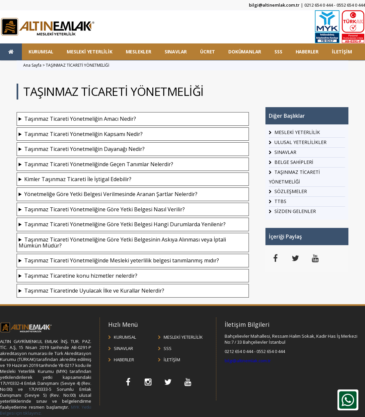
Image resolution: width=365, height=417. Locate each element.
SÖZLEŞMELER (290, 191)
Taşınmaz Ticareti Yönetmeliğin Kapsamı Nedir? (83, 134)
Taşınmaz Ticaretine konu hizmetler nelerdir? (80, 275)
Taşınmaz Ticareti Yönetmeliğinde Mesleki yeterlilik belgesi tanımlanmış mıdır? (121, 260)
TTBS (280, 201)
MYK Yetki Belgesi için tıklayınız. (45, 410)
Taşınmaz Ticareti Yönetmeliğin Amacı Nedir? (80, 118)
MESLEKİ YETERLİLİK (89, 51)
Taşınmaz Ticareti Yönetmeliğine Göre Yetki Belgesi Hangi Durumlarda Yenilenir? (125, 224)
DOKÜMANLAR (244, 51)
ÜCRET (207, 51)
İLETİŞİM (342, 51)
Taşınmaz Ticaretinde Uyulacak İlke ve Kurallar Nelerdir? (94, 290)
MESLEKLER (138, 51)
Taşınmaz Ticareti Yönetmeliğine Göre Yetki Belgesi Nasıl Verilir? (104, 209)
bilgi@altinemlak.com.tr (274, 5)
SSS (278, 51)
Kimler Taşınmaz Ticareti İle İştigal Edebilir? (77, 179)
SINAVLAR (176, 51)
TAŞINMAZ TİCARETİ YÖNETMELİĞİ (77, 65)
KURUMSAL (41, 51)
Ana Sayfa (32, 65)
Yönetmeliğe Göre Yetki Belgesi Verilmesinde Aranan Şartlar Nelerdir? (110, 194)
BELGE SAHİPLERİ (293, 162)
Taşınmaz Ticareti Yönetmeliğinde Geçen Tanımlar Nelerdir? (98, 164)
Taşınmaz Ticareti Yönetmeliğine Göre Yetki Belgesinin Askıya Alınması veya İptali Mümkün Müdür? (122, 242)
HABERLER (307, 51)
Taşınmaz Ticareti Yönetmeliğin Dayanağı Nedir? (84, 149)
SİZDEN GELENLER (295, 211)
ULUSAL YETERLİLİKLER (300, 142)
